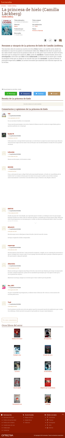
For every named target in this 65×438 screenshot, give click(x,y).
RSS (50, 425)
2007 (36, 26)
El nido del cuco (47, 355)
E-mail (55, 94)
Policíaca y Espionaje (37, 30)
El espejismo (47, 338)
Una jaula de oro (17, 404)
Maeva (16, 26)
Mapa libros (28, 420)
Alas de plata (17, 388)
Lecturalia (3, 6)
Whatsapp (12, 94)
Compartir (26, 94)
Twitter (51, 420)
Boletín (51, 428)
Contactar (6, 430)
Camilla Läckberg (12, 6)
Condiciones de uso (9, 425)
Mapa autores (29, 417)
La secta (17, 371)
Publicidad (6, 428)
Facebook (52, 417)
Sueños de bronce (17, 338)
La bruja (48, 404)
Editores (27, 422)
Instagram (52, 422)
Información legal (8, 417)
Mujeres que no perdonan (48, 388)
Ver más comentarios (10, 320)
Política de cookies (8, 422)
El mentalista (48, 371)
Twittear (41, 94)
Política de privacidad (9, 420)
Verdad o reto (17, 355)
